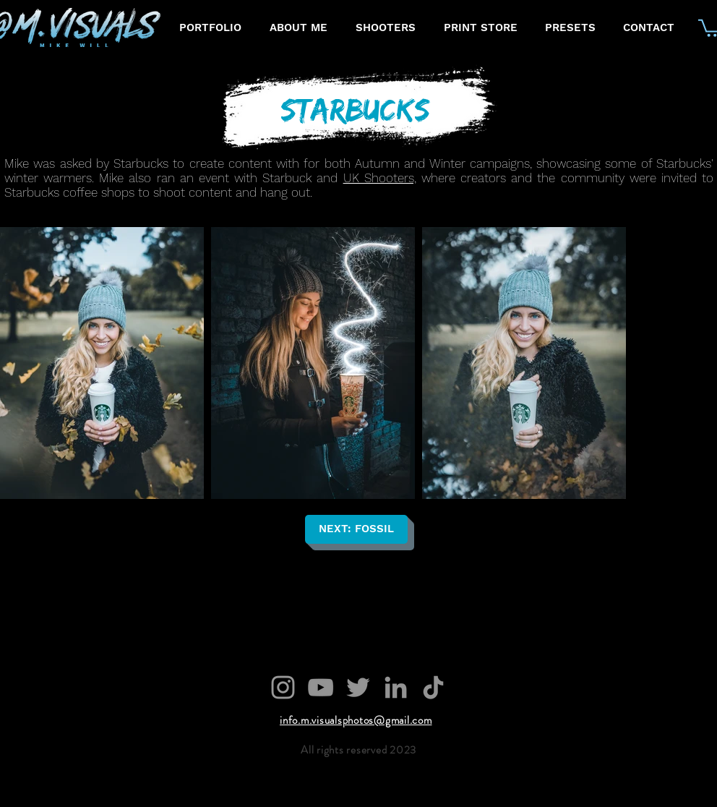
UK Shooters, (379, 178)
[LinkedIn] (395, 687)
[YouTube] (320, 687)
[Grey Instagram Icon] (283, 687)
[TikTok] (433, 687)
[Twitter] (358, 687)
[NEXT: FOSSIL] (356, 529)
